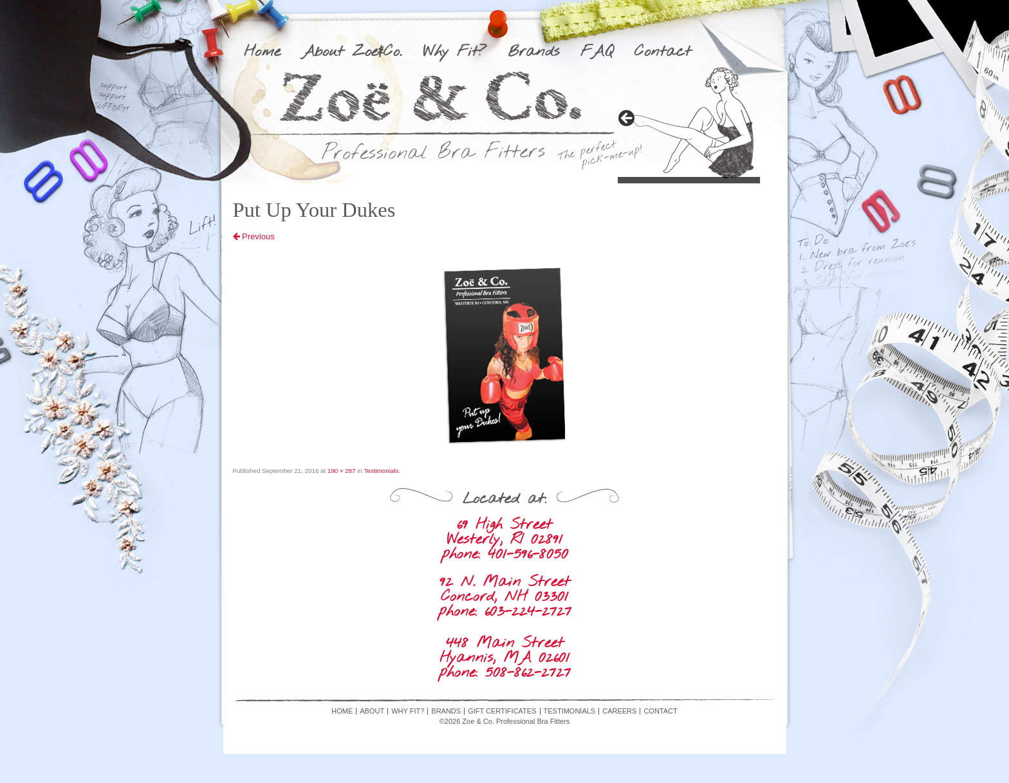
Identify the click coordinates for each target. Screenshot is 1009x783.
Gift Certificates (502, 711)
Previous (254, 236)
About (372, 711)
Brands (533, 52)
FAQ (596, 52)
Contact (662, 52)
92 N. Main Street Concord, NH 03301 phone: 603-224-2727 (504, 597)
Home (262, 52)
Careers (619, 711)
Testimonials (381, 470)
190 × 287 (342, 470)
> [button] (627, 119)
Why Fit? (454, 52)
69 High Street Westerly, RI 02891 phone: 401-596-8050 (504, 539)
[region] (689, 122)
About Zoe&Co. (352, 52)
